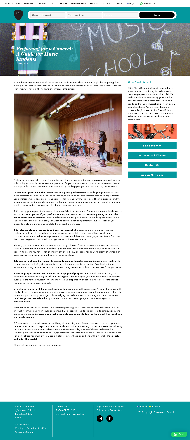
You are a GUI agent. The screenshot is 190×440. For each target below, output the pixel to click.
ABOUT (53, 3)
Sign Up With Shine (152, 174)
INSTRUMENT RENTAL (78, 3)
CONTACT (119, 3)
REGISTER (63, 3)
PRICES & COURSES (12, 3)
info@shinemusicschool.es (71, 413)
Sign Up (157, 15)
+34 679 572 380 (148, 3)
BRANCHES (94, 3)
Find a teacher (152, 145)
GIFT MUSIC (107, 3)
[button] (179, 434)
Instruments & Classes (152, 155)
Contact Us (152, 165)
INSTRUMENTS (29, 3)
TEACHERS (42, 3)
